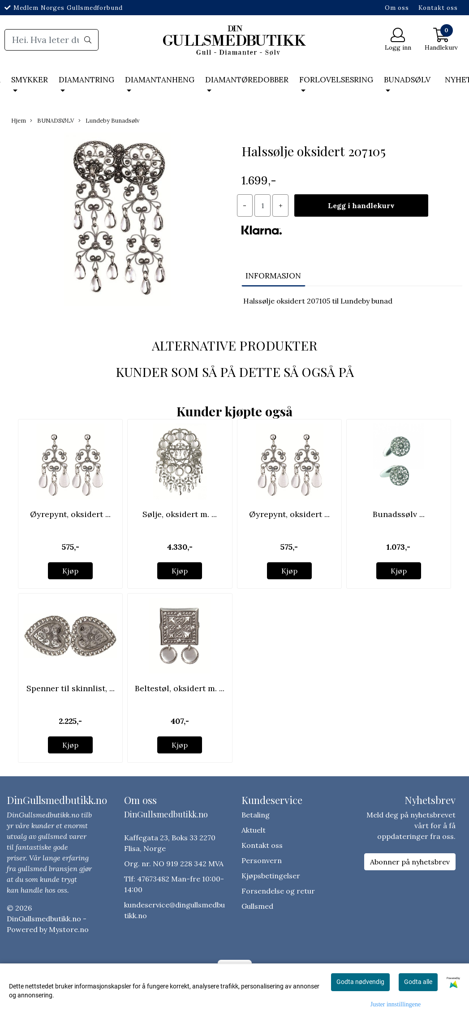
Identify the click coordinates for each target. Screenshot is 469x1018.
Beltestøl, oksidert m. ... (179, 688)
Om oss (397, 8)
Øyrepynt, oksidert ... (70, 514)
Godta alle (418, 981)
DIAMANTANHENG (159, 80)
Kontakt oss (438, 8)
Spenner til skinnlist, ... (70, 688)
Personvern (261, 860)
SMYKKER (29, 80)
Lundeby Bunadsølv (108, 120)
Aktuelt (253, 830)
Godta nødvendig (360, 981)
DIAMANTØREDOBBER (246, 80)
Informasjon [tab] (273, 276)
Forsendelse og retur (278, 890)
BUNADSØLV (407, 80)
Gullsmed (257, 906)
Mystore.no (69, 929)
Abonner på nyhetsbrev (410, 861)
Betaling (255, 814)
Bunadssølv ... (399, 514)
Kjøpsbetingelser (270, 875)
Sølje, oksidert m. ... (179, 514)
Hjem (18, 120)
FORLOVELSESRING (336, 80)
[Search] (51, 40)
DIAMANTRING (86, 80)
